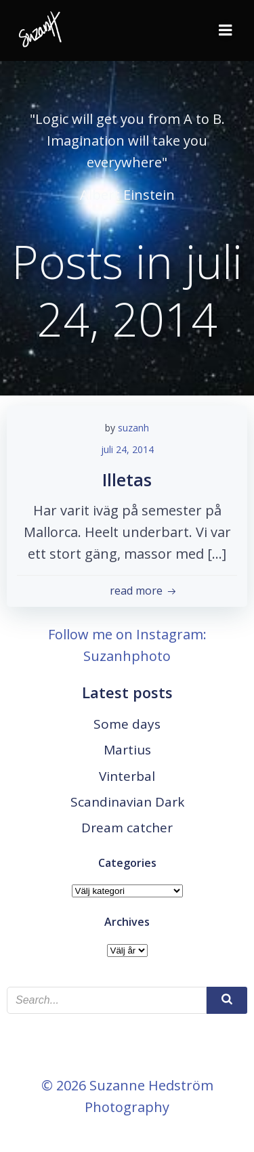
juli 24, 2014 (127, 449)
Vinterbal (127, 776)
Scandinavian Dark (127, 802)
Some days (127, 724)
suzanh (133, 427)
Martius (127, 750)
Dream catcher (127, 827)
